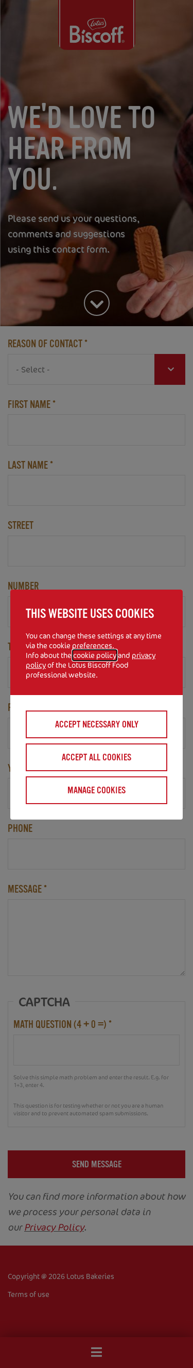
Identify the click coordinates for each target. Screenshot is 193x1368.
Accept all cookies (96, 757)
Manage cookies (96, 790)
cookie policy (94, 655)
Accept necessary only (96, 724)
